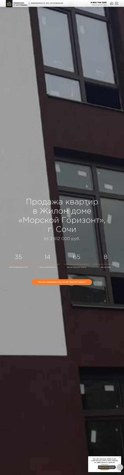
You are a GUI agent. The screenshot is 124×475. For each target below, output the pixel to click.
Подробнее (104, 464)
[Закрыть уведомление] (120, 458)
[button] (62, 282)
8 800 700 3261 (99, 2)
